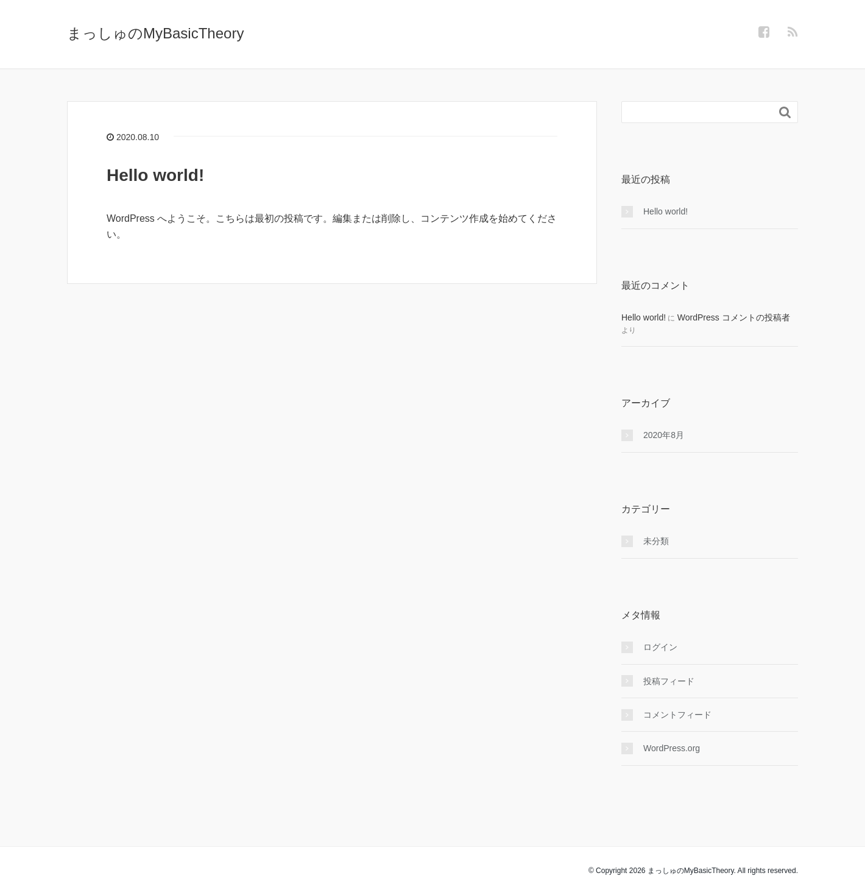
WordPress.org (671, 748)
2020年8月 (663, 435)
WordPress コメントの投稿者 (733, 317)
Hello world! (155, 175)
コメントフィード (677, 715)
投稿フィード (668, 681)
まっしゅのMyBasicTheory (155, 33)
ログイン (660, 647)
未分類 (656, 541)
